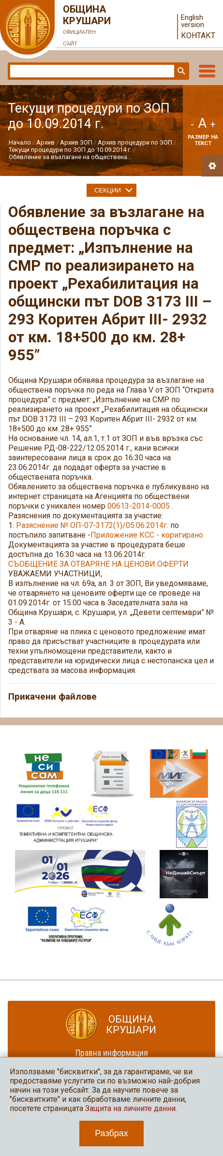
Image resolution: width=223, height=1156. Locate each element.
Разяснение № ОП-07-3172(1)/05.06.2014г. (92, 525)
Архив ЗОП (76, 142)
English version (192, 21)
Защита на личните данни (130, 1108)
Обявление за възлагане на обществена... (70, 157)
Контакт (198, 35)
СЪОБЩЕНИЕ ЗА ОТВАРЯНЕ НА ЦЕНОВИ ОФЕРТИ (98, 564)
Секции (107, 190)
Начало (20, 142)
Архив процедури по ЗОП (135, 142)
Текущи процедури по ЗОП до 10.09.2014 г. (70, 149)
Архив (45, 142)
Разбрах (111, 1133)
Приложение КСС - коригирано (146, 535)
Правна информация (111, 1053)
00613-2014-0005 (138, 506)
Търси (180, 71)
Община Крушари (87, 26)
